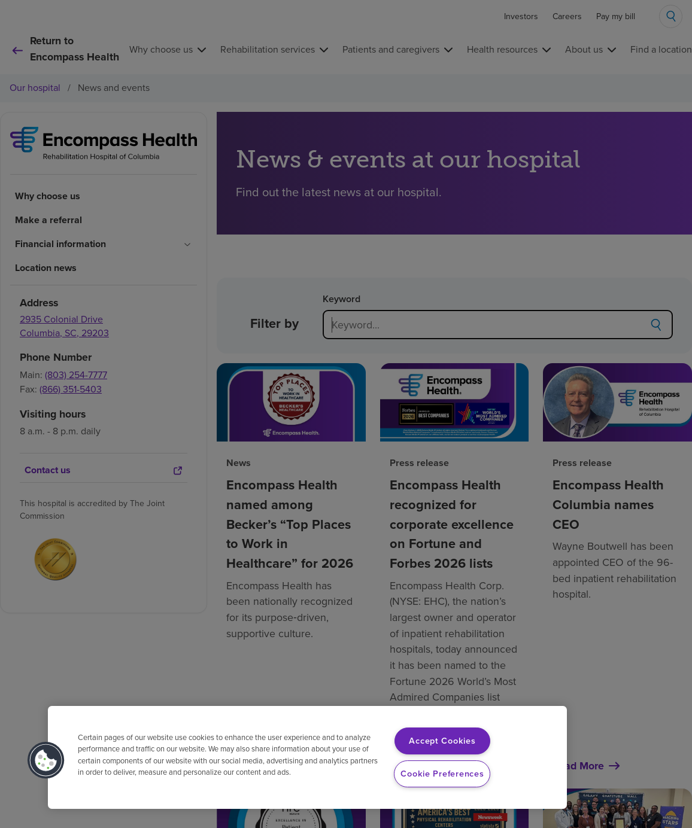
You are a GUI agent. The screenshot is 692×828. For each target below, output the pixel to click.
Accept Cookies (442, 740)
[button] (46, 760)
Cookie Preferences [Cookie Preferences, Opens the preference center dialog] (442, 773)
